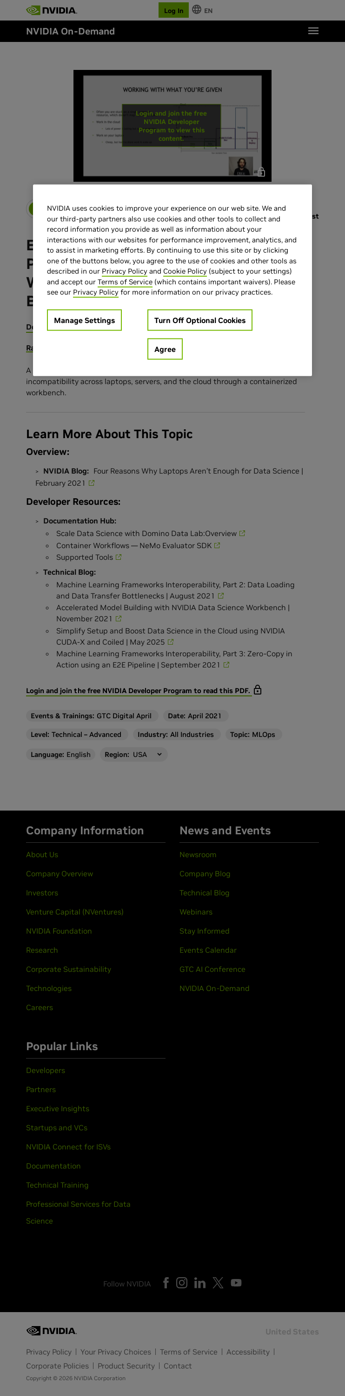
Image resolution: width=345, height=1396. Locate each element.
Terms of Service (125, 281)
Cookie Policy (185, 271)
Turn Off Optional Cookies (199, 319)
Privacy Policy (124, 271)
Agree (165, 348)
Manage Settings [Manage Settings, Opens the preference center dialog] (84, 319)
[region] (172, 280)
